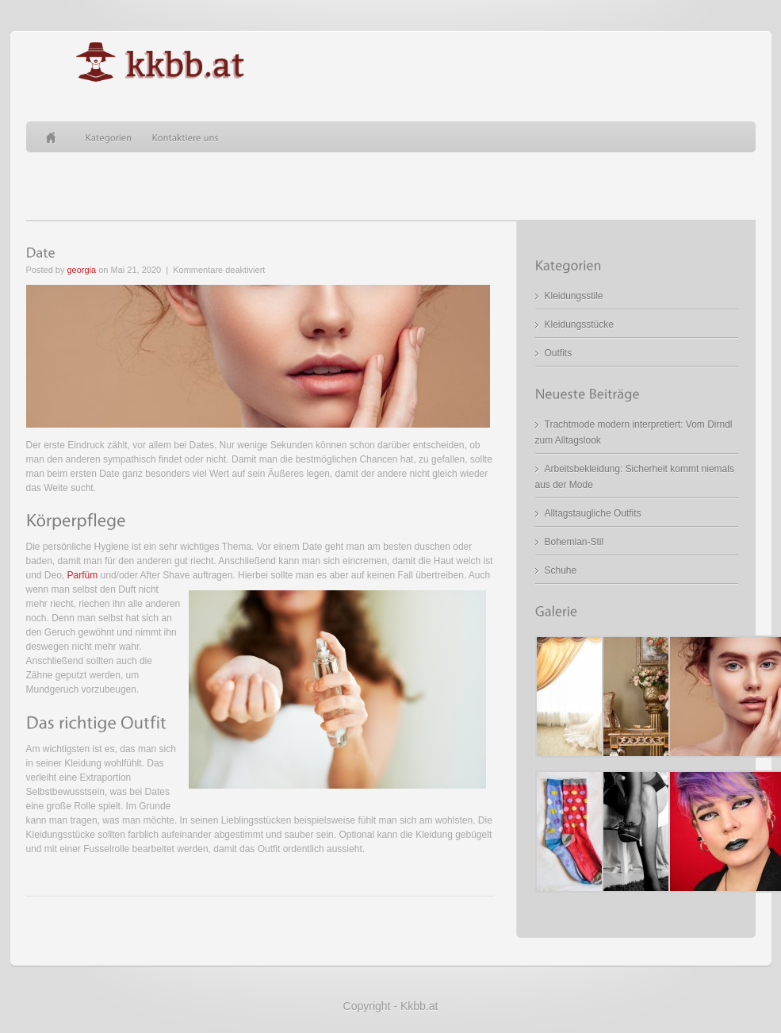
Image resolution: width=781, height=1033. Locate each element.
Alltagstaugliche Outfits (593, 513)
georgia (81, 270)
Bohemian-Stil (574, 541)
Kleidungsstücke (579, 324)
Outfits (558, 353)
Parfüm (82, 575)
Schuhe (561, 570)
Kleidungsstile (574, 295)
